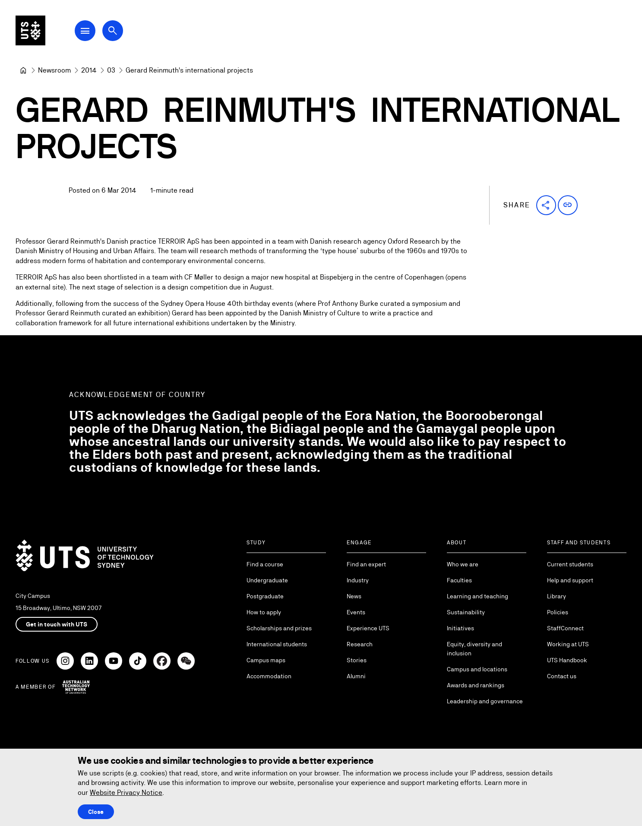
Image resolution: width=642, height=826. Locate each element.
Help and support (570, 580)
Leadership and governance (485, 701)
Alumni (356, 676)
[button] (546, 205)
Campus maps (266, 660)
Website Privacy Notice (126, 792)
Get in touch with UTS (56, 624)
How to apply (264, 612)
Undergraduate (267, 580)
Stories (357, 660)
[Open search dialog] (115, 31)
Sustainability (466, 612)
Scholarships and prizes (279, 628)
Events (356, 612)
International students (277, 644)
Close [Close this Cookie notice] (96, 811)
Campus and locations (477, 669)
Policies (557, 612)
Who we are (462, 564)
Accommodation (269, 676)
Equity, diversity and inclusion (474, 649)
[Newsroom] (54, 70)
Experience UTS (368, 628)
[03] (111, 70)
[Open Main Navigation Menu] (88, 31)
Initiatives (460, 628)
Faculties (459, 580)
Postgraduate (265, 596)
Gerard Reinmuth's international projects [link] (189, 70)
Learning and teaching (477, 596)
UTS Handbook (567, 660)
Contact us (561, 676)
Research (360, 644)
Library (556, 596)
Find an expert (366, 564)
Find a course (265, 564)
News (354, 596)
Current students (570, 564)
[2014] (89, 70)
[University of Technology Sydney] (23, 70)
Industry (358, 580)
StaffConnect (565, 628)
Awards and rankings (475, 685)
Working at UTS (568, 644)
